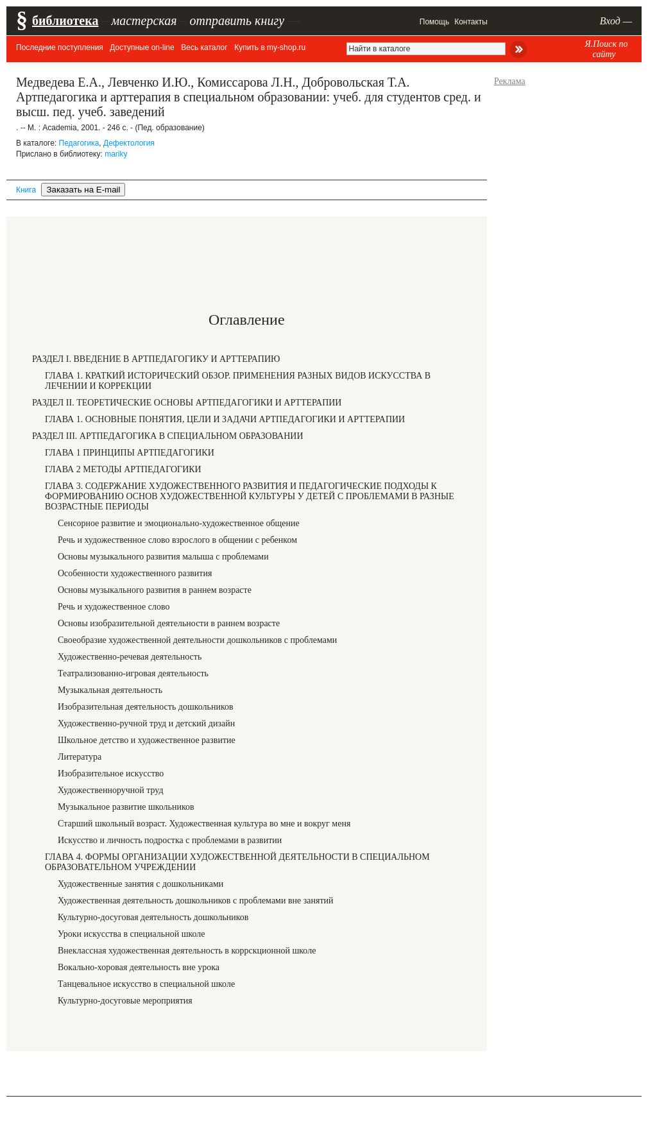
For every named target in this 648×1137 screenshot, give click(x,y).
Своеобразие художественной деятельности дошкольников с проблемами (197, 640)
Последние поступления (59, 47)
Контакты (471, 21)
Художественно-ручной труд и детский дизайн (146, 723)
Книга (26, 189)
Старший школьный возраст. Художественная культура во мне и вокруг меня (204, 823)
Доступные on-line (142, 47)
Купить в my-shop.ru (269, 47)
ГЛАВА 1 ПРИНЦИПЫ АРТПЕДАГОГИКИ (129, 452)
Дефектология (129, 143)
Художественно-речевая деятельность (129, 657)
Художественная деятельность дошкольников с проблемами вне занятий (196, 900)
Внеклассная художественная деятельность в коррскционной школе (187, 950)
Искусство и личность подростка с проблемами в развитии (170, 840)
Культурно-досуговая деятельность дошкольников (153, 917)
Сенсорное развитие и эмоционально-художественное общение (179, 523)
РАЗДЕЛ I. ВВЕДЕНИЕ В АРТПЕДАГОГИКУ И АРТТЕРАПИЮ (156, 359)
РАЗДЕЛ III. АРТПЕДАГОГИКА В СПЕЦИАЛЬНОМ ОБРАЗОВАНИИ (167, 436)
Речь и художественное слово (113, 606)
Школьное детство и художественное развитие (146, 740)
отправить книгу (236, 20)
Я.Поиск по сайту (605, 49)
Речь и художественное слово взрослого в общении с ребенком (177, 540)
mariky (116, 154)
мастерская (143, 20)
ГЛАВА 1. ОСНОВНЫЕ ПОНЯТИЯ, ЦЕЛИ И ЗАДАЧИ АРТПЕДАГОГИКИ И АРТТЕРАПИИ (225, 419)
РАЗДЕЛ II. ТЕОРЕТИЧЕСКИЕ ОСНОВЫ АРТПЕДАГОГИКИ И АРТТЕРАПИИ (186, 402)
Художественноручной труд (111, 790)
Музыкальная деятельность (110, 690)
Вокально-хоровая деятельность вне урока (138, 967)
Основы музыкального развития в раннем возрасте (155, 590)
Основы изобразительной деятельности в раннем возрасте (169, 623)
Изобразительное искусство (111, 773)
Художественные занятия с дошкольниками (140, 884)
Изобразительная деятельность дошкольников (146, 707)
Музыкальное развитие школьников (126, 807)
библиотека (65, 20)
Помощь (434, 21)
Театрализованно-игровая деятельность (133, 673)
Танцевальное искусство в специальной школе (146, 984)
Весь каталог (204, 47)
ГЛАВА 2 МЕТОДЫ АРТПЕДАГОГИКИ (123, 469)
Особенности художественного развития (135, 573)
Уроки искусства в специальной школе (131, 934)
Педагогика (79, 143)
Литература (79, 757)
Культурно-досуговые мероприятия (125, 1000)
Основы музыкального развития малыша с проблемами (163, 556)
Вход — (616, 20)
